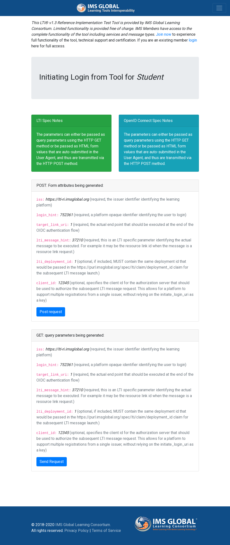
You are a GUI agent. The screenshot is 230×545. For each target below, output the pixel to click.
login (193, 40)
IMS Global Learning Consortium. (83, 524)
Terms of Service (106, 530)
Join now (163, 34)
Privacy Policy (76, 530)
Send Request (52, 461)
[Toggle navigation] (219, 8)
